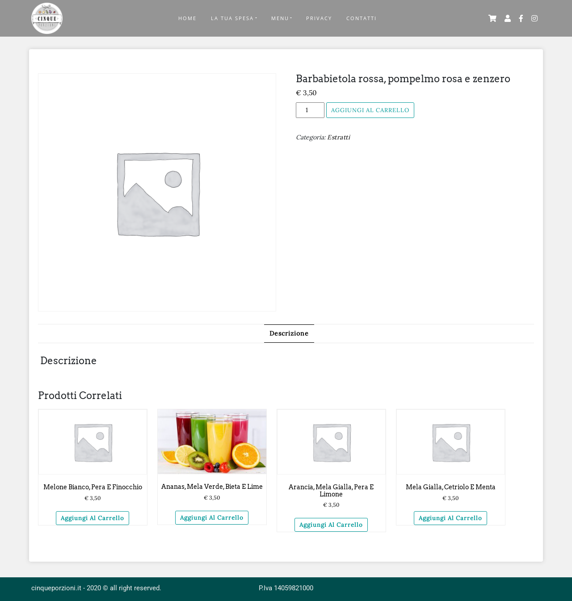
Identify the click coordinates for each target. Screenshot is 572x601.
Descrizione (289, 333)
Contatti (361, 18)
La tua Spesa (232, 18)
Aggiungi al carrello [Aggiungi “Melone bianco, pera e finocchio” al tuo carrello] (92, 518)
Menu (280, 18)
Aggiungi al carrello (370, 110)
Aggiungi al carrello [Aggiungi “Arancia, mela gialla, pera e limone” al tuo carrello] (331, 525)
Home (187, 18)
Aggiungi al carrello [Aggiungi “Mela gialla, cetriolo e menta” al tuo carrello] (450, 518)
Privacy (319, 18)
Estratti (338, 137)
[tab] (289, 333)
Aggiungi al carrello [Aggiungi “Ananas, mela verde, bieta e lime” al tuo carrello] (212, 517)
